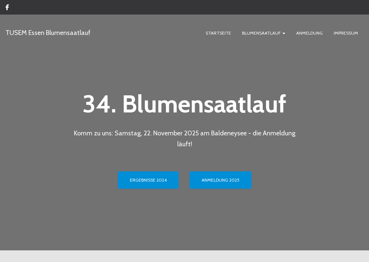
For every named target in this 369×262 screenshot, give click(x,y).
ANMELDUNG (309, 33)
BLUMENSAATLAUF (263, 33)
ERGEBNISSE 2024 (148, 144)
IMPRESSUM (346, 33)
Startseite (218, 33)
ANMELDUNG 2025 (220, 144)
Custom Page (7, 8)
